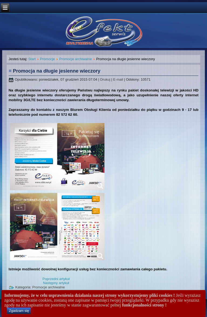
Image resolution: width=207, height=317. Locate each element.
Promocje (47, 59)
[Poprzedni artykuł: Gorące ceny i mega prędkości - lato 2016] (55, 279)
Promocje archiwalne (75, 59)
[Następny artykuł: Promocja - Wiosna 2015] (56, 283)
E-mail (118, 79)
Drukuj (105, 79)
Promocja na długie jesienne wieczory (56, 71)
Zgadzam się (19, 311)
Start (32, 59)
